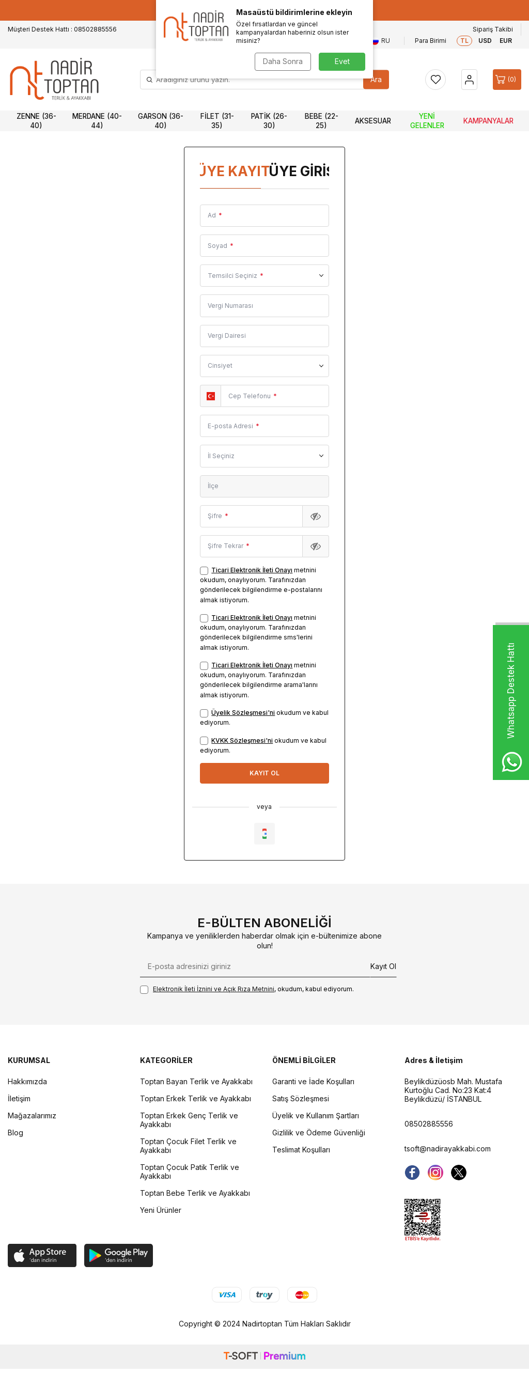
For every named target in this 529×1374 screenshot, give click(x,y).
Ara (376, 79)
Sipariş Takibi (493, 29)
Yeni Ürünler (160, 1210)
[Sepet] (507, 79)
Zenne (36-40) (36, 121)
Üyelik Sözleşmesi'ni (243, 712)
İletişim (19, 1098)
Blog (15, 1132)
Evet (342, 61)
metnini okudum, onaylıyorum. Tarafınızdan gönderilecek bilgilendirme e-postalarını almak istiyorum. (261, 585)
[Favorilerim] (435, 79)
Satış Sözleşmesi (300, 1098)
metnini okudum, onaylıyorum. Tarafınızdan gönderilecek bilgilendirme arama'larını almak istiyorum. (259, 680)
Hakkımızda (27, 1081)
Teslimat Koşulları (301, 1149)
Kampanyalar (488, 121)
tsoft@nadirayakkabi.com (447, 1148)
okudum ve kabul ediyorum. (264, 717)
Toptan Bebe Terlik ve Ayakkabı (195, 1193)
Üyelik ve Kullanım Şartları (315, 1115)
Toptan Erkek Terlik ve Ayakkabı (195, 1098)
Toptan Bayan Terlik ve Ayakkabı (196, 1081)
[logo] (54, 79)
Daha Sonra (283, 61)
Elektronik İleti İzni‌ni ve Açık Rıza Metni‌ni (213, 989)
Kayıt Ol (383, 966)
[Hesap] (469, 79)
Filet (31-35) (217, 121)
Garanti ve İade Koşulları (313, 1081)
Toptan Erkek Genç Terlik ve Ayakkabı (189, 1120)
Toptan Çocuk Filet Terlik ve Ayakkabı (188, 1145)
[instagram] (435, 1172)
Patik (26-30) (269, 121)
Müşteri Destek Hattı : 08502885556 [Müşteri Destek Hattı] (62, 29)
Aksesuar (373, 121)
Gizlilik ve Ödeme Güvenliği (318, 1132)
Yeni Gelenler (427, 121)
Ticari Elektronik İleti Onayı (251, 570)
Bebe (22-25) (321, 121)
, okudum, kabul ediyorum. (247, 989)
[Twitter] (458, 1172)
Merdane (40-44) (97, 121)
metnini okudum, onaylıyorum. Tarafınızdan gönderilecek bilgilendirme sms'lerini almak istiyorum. (258, 632)
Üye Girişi (301, 171)
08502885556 (428, 1123)
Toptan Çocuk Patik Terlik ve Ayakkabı (189, 1171)
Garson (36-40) (160, 121)
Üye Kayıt (228, 171)
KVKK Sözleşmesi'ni (242, 740)
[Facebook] (412, 1172)
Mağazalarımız (32, 1115)
